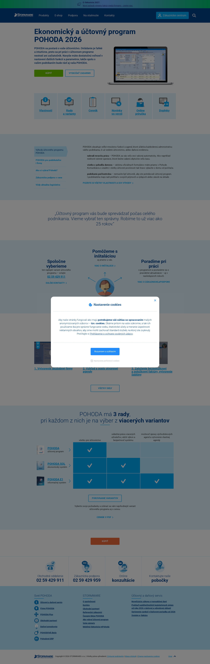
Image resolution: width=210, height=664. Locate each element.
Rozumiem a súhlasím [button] (105, 351)
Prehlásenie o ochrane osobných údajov (111, 333)
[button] (105, 361)
